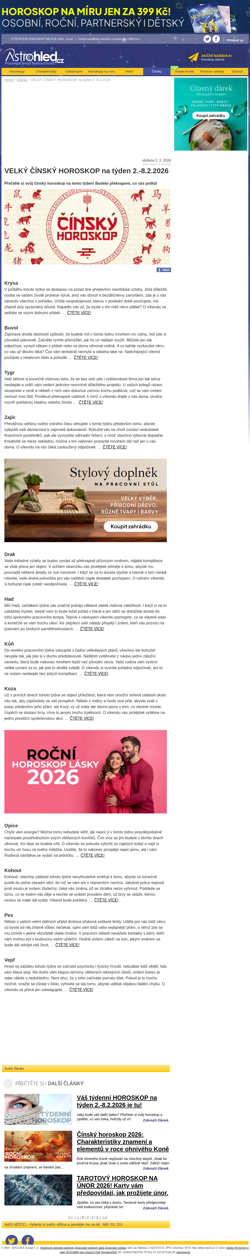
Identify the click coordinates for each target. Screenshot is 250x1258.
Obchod (237, 71)
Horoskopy (17, 71)
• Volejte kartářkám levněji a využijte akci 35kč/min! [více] (111, 38)
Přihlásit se (235, 40)
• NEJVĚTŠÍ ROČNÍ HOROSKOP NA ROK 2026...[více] (37, 38)
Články (22, 80)
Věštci (129, 71)
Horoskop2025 (109, 1252)
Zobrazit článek (156, 1120)
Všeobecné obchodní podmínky (57, 1248)
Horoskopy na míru (101, 71)
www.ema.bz (183, 1252)
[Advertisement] (87, 120)
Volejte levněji (184, 71)
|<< (70, 1217)
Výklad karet (74, 71)
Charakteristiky (46, 71)
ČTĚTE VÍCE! (79, 313)
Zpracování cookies (115, 1248)
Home (9, 80)
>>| (104, 1217)
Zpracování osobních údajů (89, 1248)
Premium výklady (212, 71)
